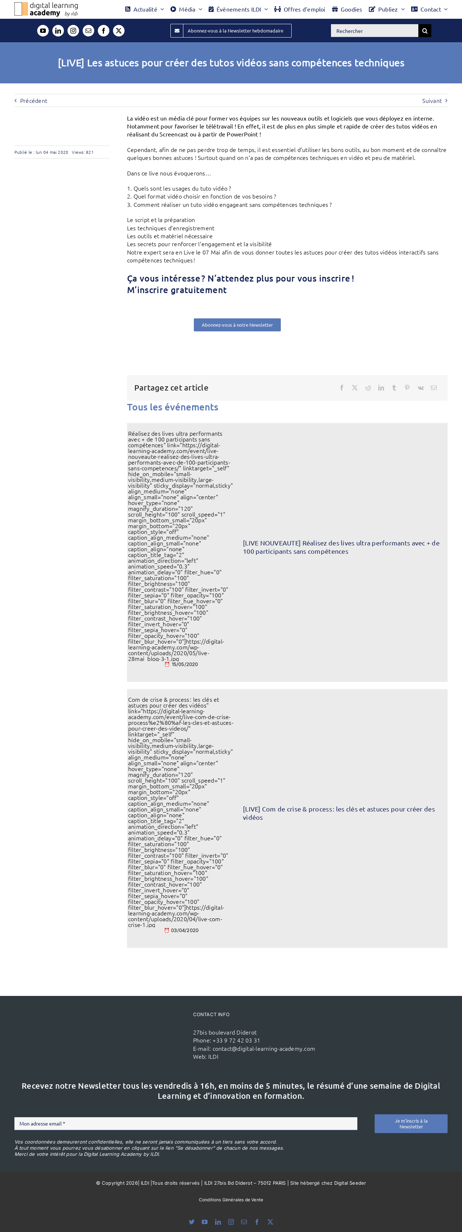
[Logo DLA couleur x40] (46, 5)
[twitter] (119, 30)
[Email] (433, 387)
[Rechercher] (374, 30)
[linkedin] (58, 30)
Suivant (432, 100)
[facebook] (103, 30)
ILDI (213, 1056)
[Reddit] (368, 387)
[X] (354, 387)
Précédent (33, 100)
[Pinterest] (407, 387)
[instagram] (73, 30)
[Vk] (420, 387)
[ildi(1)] (154, 1025)
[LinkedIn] (381, 387)
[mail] (88, 30)
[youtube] (43, 30)
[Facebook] (341, 387)
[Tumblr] (394, 387)
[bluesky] (192, 1222)
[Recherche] (424, 30)
